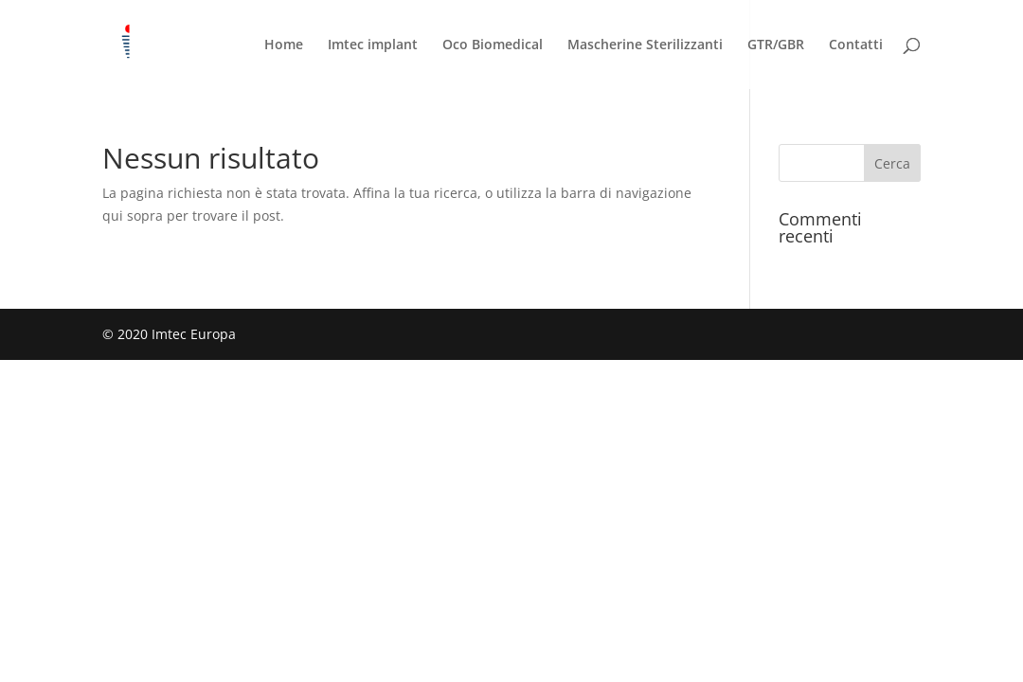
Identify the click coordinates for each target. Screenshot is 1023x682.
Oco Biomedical (492, 45)
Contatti (856, 45)
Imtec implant (373, 45)
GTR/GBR (775, 45)
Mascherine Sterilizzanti (645, 45)
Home (283, 45)
